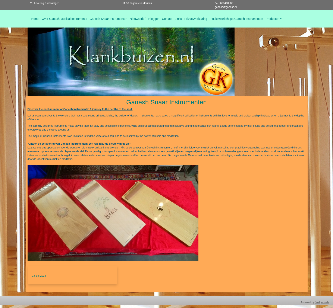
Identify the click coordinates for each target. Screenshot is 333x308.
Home (35, 18)
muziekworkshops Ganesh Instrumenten (236, 18)
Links (178, 18)
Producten (272, 18)
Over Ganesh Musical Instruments (64, 18)
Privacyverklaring (195, 18)
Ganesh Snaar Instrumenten (108, 18)
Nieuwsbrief (137, 18)
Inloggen (154, 18)
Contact (167, 18)
